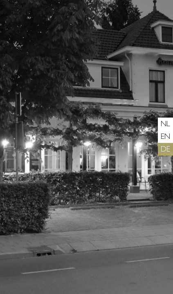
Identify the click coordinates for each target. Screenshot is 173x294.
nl (165, 125)
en (165, 137)
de (165, 150)
